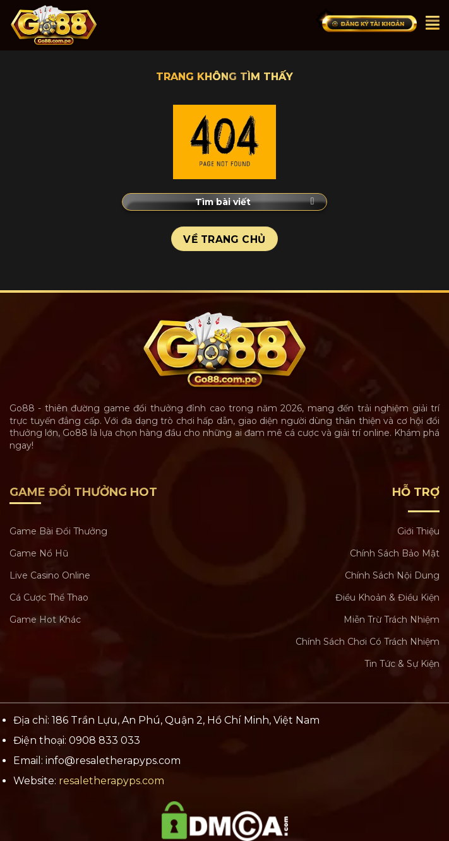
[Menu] (433, 23)
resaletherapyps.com (111, 781)
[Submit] (312, 201)
